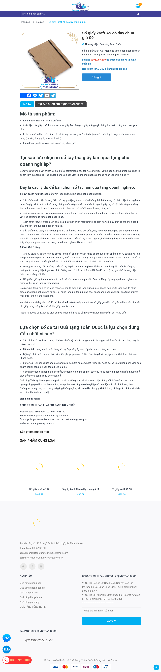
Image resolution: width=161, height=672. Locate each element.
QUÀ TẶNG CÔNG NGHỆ (33, 606)
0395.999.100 (39, 548)
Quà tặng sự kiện (29, 592)
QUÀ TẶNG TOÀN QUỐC (39, 640)
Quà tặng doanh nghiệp (32, 587)
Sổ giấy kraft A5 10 (122, 489)
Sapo (114, 660)
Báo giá (96, 77)
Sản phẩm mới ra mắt (34, 431)
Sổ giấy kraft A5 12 (39, 489)
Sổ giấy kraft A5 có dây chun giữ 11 (80, 489)
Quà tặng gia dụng (30, 602)
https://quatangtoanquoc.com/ (46, 557)
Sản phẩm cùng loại (37, 441)
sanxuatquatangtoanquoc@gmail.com (47, 553)
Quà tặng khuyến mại (31, 597)
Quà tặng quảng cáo (30, 583)
